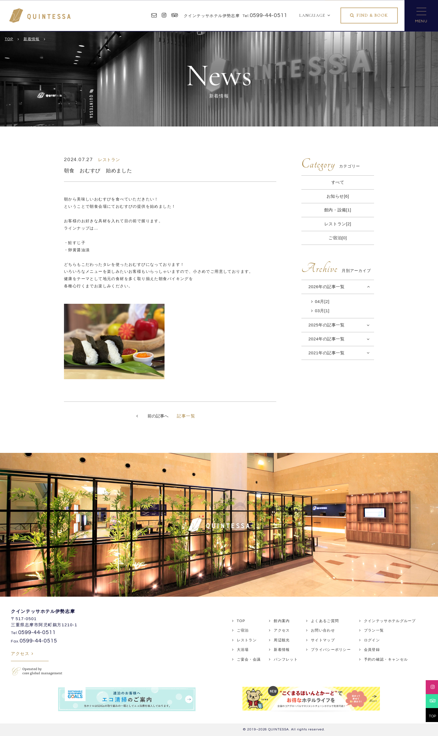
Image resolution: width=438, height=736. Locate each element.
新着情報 (282, 649)
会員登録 (372, 649)
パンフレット (286, 659)
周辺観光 (282, 640)
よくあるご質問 (325, 621)
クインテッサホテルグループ (390, 621)
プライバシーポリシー (331, 649)
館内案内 (282, 621)
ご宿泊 (243, 630)
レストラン (247, 640)
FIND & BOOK (372, 15)
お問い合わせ (323, 630)
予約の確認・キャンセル (386, 659)
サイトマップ (323, 640)
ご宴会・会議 (249, 659)
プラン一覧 (374, 630)
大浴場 (243, 649)
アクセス (20, 653)
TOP (241, 621)
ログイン (372, 640)
